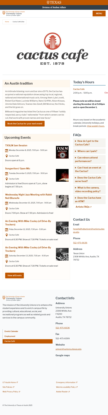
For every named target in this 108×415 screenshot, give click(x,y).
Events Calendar (11, 331)
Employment (10, 336)
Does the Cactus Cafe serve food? (88, 179)
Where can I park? (87, 151)
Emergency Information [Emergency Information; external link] (65, 382)
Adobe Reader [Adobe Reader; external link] (62, 392)
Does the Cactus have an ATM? (88, 199)
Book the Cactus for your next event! (24, 123)
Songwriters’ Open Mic (17, 168)
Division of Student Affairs (54, 7)
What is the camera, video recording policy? (88, 189)
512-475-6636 (63, 328)
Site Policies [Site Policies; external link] (7, 387)
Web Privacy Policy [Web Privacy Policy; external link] (10, 392)
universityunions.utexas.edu (68, 349)
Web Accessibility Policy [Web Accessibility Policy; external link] (66, 387)
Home (7, 22)
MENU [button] (99, 13)
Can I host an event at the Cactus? (88, 169)
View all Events (14, 275)
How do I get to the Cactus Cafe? (86, 143)
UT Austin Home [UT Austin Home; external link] (9, 382)
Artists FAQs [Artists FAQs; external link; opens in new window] (82, 206)
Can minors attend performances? (86, 159)
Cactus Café (10, 341)
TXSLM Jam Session (16, 145)
